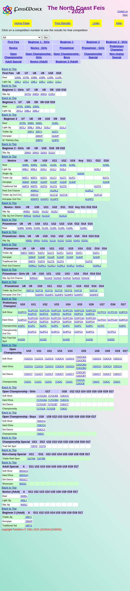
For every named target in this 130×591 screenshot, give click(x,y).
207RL (19, 106)
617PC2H (112, 320)
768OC (40, 433)
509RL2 (33, 265)
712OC (48, 381)
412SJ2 (63, 215)
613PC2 (55, 331)
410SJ (36, 211)
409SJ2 (27, 215)
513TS (89, 261)
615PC (77, 326)
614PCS (67, 314)
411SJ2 (46, 215)
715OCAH (81, 364)
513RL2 (70, 265)
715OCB (80, 383)
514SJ (77, 240)
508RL (21, 228)
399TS (28, 525)
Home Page (22, 23)
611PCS (32, 314)
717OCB (50, 408)
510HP (41, 257)
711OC (38, 381)
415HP (106, 182)
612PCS (44, 314)
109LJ (42, 81)
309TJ (39, 131)
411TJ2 (54, 195)
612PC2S (45, 310)
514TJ (79, 253)
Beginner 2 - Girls (116, 42)
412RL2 (89, 190)
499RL (24, 496)
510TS (41, 261)
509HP (32, 257)
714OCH (69, 366)
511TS (51, 261)
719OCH (107, 366)
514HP (79, 257)
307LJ (22, 127)
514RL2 (80, 265)
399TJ (28, 517)
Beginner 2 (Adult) (67, 61)
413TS (97, 186)
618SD (111, 339)
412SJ (54, 211)
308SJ (28, 152)
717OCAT (41, 404)
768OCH (41, 425)
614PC (66, 326)
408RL (25, 165)
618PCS (123, 312)
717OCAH (41, 400)
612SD (43, 339)
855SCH (23, 475)
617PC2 (112, 331)
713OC (58, 381)
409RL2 (34, 190)
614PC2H (68, 318)
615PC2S (79, 310)
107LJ (26, 81)
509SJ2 (34, 278)
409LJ (34, 169)
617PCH (102, 320)
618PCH (123, 320)
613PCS (55, 314)
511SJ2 (48, 278)
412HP (63, 182)
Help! (125, 15)
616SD (89, 339)
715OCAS (81, 357)
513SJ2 (67, 278)
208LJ (28, 110)
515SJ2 (85, 278)
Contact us (122, 11)
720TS (34, 446)
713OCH (59, 366)
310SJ (43, 152)
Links (95, 23)
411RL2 (54, 190)
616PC (89, 326)
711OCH (38, 366)
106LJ (18, 81)
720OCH (117, 366)
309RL (39, 123)
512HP (60, 257)
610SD (21, 339)
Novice (13, 48)
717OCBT (52, 404)
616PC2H (91, 318)
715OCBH (81, 368)
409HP (34, 182)
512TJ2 (59, 290)
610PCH (22, 320)
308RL (31, 123)
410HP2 (44, 199)
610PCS (22, 312)
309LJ (39, 127)
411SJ (45, 211)
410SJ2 (36, 215)
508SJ (29, 240)
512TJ (60, 253)
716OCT (96, 374)
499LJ (24, 500)
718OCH (64, 400)
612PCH (44, 321)
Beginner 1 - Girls (39, 42)
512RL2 (61, 265)
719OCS (107, 358)
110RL (50, 77)
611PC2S (33, 310)
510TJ (41, 253)
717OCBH (53, 400)
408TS (25, 186)
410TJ (43, 177)
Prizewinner (67, 48)
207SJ (28, 94)
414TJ (72, 177)
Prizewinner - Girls (93, 48)
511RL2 (52, 265)
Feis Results (62, 23)
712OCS (49, 358)
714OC (69, 381)
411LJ (53, 169)
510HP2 (39, 294)
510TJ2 (39, 290)
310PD (55, 140)
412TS (63, 186)
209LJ (36, 110)
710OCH (28, 366)
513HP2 (69, 294)
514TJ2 (78, 290)
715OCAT (80, 372)
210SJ (52, 94)
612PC (43, 326)
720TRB (41, 458)
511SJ (53, 240)
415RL (106, 165)
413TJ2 (98, 195)
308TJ (31, 131)
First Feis (13, 42)
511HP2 (49, 294)
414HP (72, 182)
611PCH (32, 321)
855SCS (23, 471)
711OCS (38, 358)
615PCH (78, 321)
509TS (32, 261)
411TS (53, 186)
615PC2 (78, 331)
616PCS (90, 314)
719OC (106, 381)
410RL (43, 165)
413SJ (71, 211)
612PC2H (45, 318)
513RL (61, 228)
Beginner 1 (67, 42)
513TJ (69, 253)
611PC (31, 326)
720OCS (117, 358)
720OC (116, 381)
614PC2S (68, 310)
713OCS (59, 358)
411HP (53, 182)
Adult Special (13, 61)
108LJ (34, 81)
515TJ (96, 253)
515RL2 (97, 265)
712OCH (49, 366)
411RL (53, 165)
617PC (101, 326)
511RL (45, 228)
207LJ (19, 110)
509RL (29, 228)
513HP (69, 257)
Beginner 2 (93, 42)
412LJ (63, 169)
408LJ (25, 169)
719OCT (107, 374)
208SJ (35, 94)
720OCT (117, 374)
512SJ (61, 240)
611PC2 (32, 331)
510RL (37, 228)
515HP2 (94, 294)
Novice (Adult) (38, 61)
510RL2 (42, 265)
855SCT (23, 479)
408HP (25, 182)
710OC (27, 381)
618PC (122, 326)
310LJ (47, 127)
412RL (63, 165)
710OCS (28, 358)
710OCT (28, 374)
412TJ (63, 177)
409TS (34, 186)
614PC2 (67, 331)
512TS (60, 261)
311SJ (52, 152)
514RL (69, 228)
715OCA (80, 380)
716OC (96, 381)
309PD (39, 140)
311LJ (63, 127)
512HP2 (59, 294)
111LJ (58, 81)
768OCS (41, 421)
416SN (80, 173)
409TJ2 (34, 195)
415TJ (106, 177)
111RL (58, 77)
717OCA (40, 408)
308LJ (31, 127)
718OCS (64, 395)
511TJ (51, 253)
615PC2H (79, 318)
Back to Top (9, 69)
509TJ (32, 253)
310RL (55, 123)
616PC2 (90, 331)
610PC (21, 326)
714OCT (69, 374)
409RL (34, 165)
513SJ (68, 240)
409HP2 (35, 199)
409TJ (34, 177)
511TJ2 (49, 290)
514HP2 (78, 294)
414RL (72, 165)
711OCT (38, 374)
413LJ (97, 169)
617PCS (102, 312)
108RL (34, 77)
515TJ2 (94, 290)
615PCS (78, 314)
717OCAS (41, 395)
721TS (42, 446)
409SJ (27, 211)
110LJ (50, 81)
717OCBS (53, 395)
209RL (36, 106)
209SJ (43, 94)
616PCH (90, 321)
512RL (53, 228)
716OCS (96, 358)
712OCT (49, 374)
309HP (39, 136)
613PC (54, 326)
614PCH (67, 321)
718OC (63, 408)
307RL (22, 123)
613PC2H (56, 318)
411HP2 (54, 199)
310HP (55, 136)
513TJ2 (68, 290)
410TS (43, 186)
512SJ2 (58, 278)
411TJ (53, 177)
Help (119, 23)
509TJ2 (30, 290)
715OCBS (81, 360)
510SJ (45, 240)
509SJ (37, 240)
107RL (26, 77)
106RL (18, 77)
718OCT (64, 404)
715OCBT (81, 375)
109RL (42, 77)
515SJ (84, 240)
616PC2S (91, 310)
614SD (66, 339)
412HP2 (89, 199)
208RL (28, 106)
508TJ (24, 253)
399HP (28, 521)
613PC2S (56, 310)
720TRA (31, 458)
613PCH (55, 321)
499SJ (24, 504)
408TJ (25, 177)
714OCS (69, 358)
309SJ (35, 152)
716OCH (96, 366)
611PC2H (33, 318)
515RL (83, 228)
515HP (96, 257)
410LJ (43, 169)
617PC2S (112, 312)
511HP (51, 257)
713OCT (59, 374)
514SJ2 (76, 278)
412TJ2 (64, 195)
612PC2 (44, 331)
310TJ (55, 131)
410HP (43, 182)
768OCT (41, 429)
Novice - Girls (39, 48)
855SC (23, 483)
